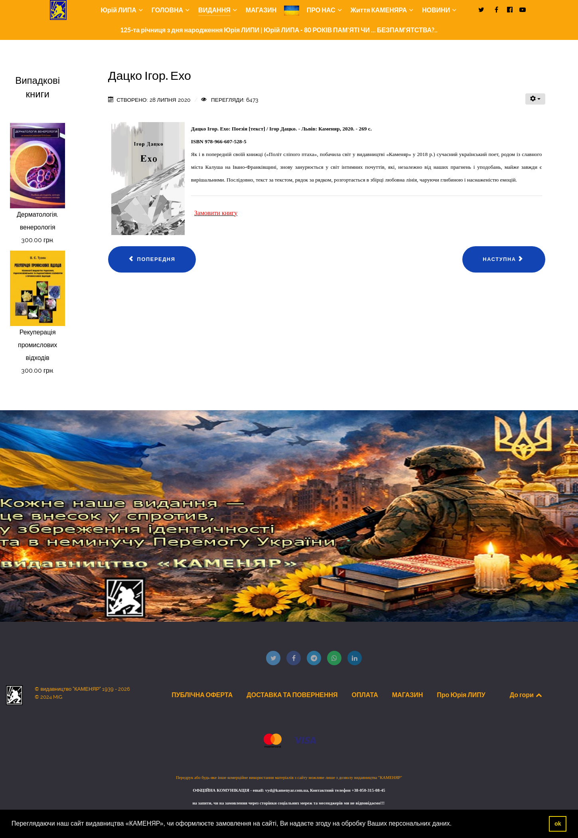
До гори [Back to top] (526, 694)
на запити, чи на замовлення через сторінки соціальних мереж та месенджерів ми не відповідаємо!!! (288, 803)
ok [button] (557, 823)
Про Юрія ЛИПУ (461, 694)
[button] (455, 824)
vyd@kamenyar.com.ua (286, 790)
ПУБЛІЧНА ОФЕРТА (202, 694)
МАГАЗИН (407, 694)
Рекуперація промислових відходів (37, 345)
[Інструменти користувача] (535, 99)
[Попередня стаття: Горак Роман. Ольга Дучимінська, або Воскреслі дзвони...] (152, 259)
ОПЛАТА (365, 694)
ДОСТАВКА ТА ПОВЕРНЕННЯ (292, 694)
